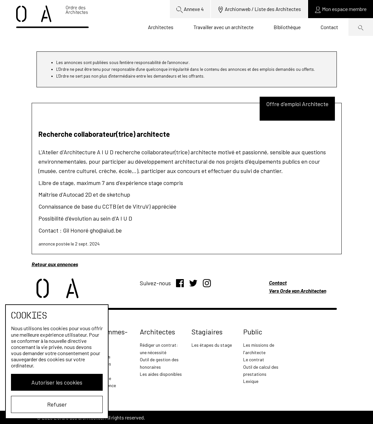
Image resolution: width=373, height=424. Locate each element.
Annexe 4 (190, 9)
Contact (329, 27)
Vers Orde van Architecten (297, 291)
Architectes (160, 27)
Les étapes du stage (212, 345)
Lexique (250, 381)
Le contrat (253, 359)
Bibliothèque (287, 27)
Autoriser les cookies (56, 382)
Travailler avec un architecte (223, 27)
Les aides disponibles (161, 374)
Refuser (57, 404)
